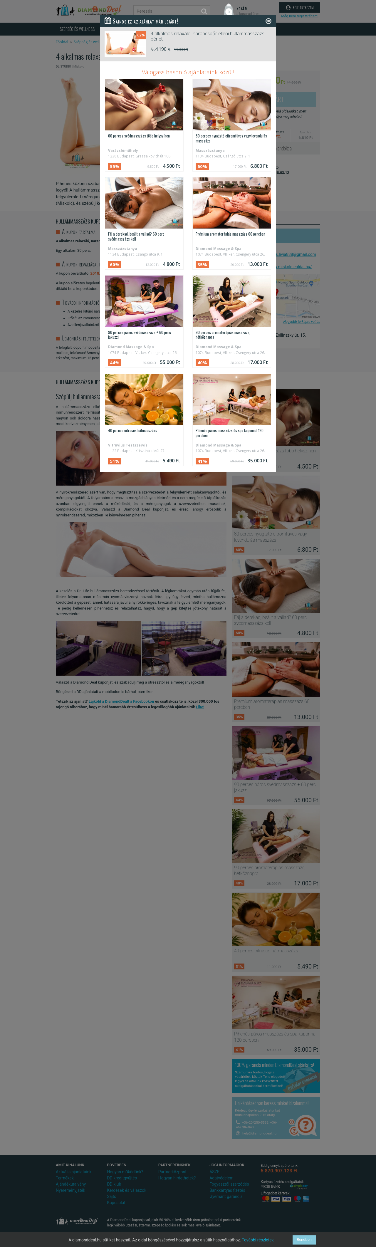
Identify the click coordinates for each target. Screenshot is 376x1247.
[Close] (268, 21)
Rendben (304, 1240)
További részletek (258, 1240)
